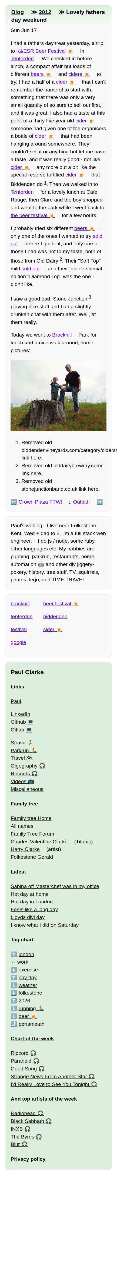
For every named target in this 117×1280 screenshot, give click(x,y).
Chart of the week (32, 1038)
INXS (17, 1129)
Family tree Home (31, 818)
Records (20, 773)
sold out (31, 268)
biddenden (55, 616)
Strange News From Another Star (49, 1076)
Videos (18, 781)
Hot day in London (32, 901)
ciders (75, 74)
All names (22, 826)
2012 (45, 12)
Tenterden (22, 58)
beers (37, 74)
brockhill (20, 603)
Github (18, 722)
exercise (28, 970)
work (22, 962)
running (27, 1008)
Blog (17, 12)
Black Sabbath (27, 1121)
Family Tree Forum (32, 834)
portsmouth (32, 1024)
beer (24, 1016)
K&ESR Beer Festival (41, 51)
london (26, 954)
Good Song (24, 1069)
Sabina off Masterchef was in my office (55, 886)
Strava (18, 742)
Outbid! (81, 502)
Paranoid (21, 1061)
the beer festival (29, 215)
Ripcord (19, 1053)
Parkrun (20, 750)
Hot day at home (30, 894)
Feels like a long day (34, 909)
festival (19, 629)
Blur (15, 1144)
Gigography (24, 766)
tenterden (21, 616)
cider (62, 82)
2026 (24, 1000)
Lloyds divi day (28, 917)
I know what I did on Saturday (45, 925)
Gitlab (17, 730)
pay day (28, 977)
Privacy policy (28, 1159)
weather (28, 985)
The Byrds (22, 1137)
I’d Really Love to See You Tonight (50, 1084)
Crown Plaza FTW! (40, 502)
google (18, 642)
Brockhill (62, 335)
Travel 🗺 (22, 758)
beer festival (57, 603)
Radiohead (23, 1113)
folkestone (30, 993)
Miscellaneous (27, 789)
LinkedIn (20, 714)
